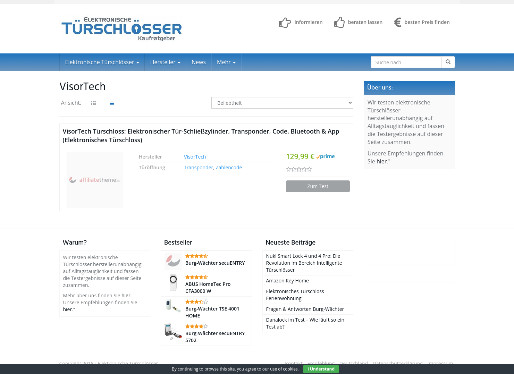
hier (382, 161)
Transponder (198, 167)
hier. (126, 295)
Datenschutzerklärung (398, 363)
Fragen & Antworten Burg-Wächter (305, 309)
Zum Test (317, 186)
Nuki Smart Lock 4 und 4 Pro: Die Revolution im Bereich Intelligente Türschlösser (304, 263)
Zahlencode (229, 167)
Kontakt (294, 363)
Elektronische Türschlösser (102, 62)
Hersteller (165, 62)
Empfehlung (321, 363)
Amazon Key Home (287, 280)
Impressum (440, 363)
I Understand (321, 369)
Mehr (226, 62)
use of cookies (283, 369)
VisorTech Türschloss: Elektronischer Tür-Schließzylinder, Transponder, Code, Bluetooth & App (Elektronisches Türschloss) (201, 135)
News (199, 62)
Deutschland (353, 363)
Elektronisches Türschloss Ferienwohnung (295, 294)
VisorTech (195, 156)
